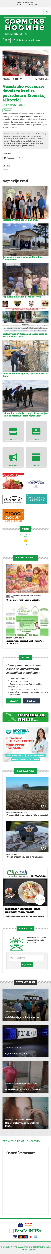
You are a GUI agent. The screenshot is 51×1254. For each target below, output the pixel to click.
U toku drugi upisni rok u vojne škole (24, 857)
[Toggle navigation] (8, 11)
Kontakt (34, 1249)
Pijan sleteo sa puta (16, 1053)
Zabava (15, 638)
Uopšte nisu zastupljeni (19, 679)
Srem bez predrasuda (21, 595)
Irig (18, 1011)
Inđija (19, 1047)
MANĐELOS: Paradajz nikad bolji (23, 1089)
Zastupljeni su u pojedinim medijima (24, 689)
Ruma (19, 78)
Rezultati (31, 701)
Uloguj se (33, 5)
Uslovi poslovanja (22, 1249)
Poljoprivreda (18, 813)
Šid (26, 813)
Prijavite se (26, 964)
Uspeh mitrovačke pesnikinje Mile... (22, 1124)
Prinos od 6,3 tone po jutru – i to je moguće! (27, 815)
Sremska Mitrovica (31, 1084)
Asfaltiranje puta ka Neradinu (22, 1017)
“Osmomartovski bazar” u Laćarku (22, 600)
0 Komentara (41, 78)
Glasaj (14, 701)
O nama (46, 1247)
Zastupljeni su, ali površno (20, 681)
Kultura (15, 1120)
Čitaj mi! (7, 110)
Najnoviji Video (25, 771)
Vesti (14, 78)
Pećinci (21, 638)
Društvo (6, 78)
